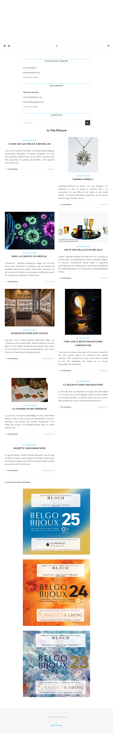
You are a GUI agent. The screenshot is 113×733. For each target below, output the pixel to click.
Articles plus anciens (17, 482)
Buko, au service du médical (29, 256)
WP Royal (62, 717)
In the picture (29, 141)
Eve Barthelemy (13, 169)
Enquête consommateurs (30, 448)
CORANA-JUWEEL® (83, 179)
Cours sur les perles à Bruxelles (30, 144)
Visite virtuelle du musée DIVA (83, 250)
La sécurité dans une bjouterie (83, 385)
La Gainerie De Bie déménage (29, 409)
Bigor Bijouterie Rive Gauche (29, 333)
